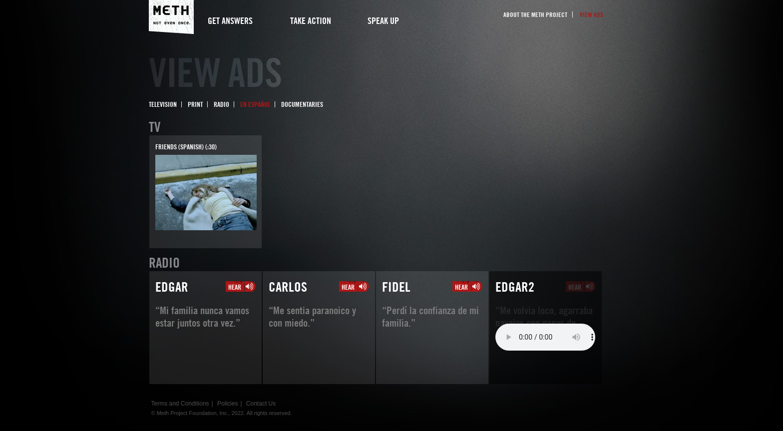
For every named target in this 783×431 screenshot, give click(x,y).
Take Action (310, 20)
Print (195, 104)
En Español (255, 104)
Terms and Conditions (180, 403)
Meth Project (171, 17)
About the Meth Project (535, 14)
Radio (221, 104)
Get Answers (230, 20)
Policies (227, 403)
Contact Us (261, 403)
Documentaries (302, 104)
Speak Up (383, 20)
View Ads (591, 14)
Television (163, 104)
